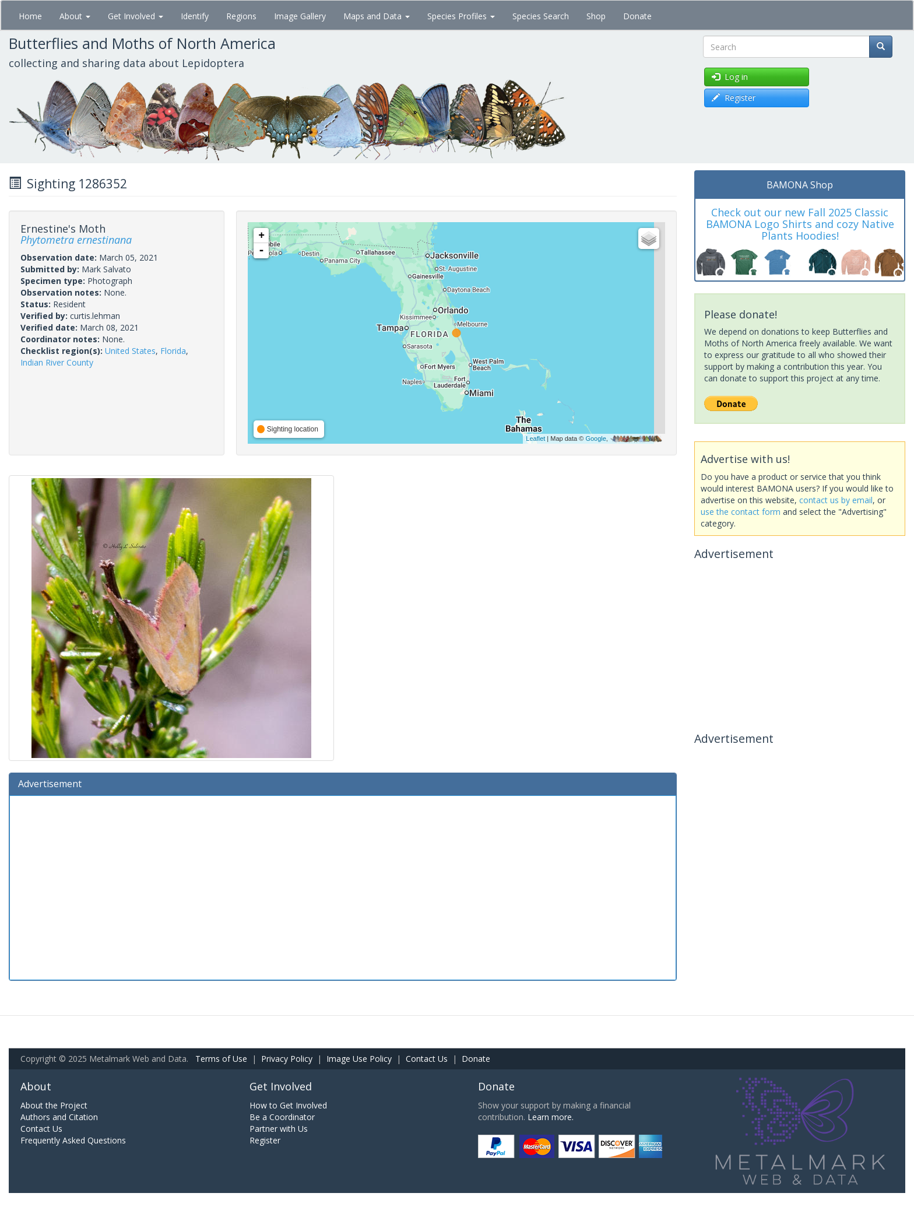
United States (130, 350)
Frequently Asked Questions (73, 1140)
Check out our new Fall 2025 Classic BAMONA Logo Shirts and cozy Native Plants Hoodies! (800, 224)
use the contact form (741, 511)
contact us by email (836, 500)
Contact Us (427, 1058)
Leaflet (535, 438)
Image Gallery (300, 16)
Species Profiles (461, 16)
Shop (596, 16)
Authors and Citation (59, 1116)
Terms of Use (221, 1058)
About (74, 16)
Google (595, 438)
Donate (637, 16)
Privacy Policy (286, 1058)
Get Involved (135, 16)
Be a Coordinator (282, 1116)
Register (264, 1140)
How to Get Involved (288, 1105)
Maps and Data (376, 16)
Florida (173, 350)
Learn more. (551, 1116)
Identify (195, 16)
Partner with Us (278, 1128)
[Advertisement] (343, 886)
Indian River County (56, 362)
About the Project (53, 1105)
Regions (241, 16)
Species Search (540, 16)
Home (30, 16)
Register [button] (733, 97)
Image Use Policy (359, 1058)
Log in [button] (730, 76)
